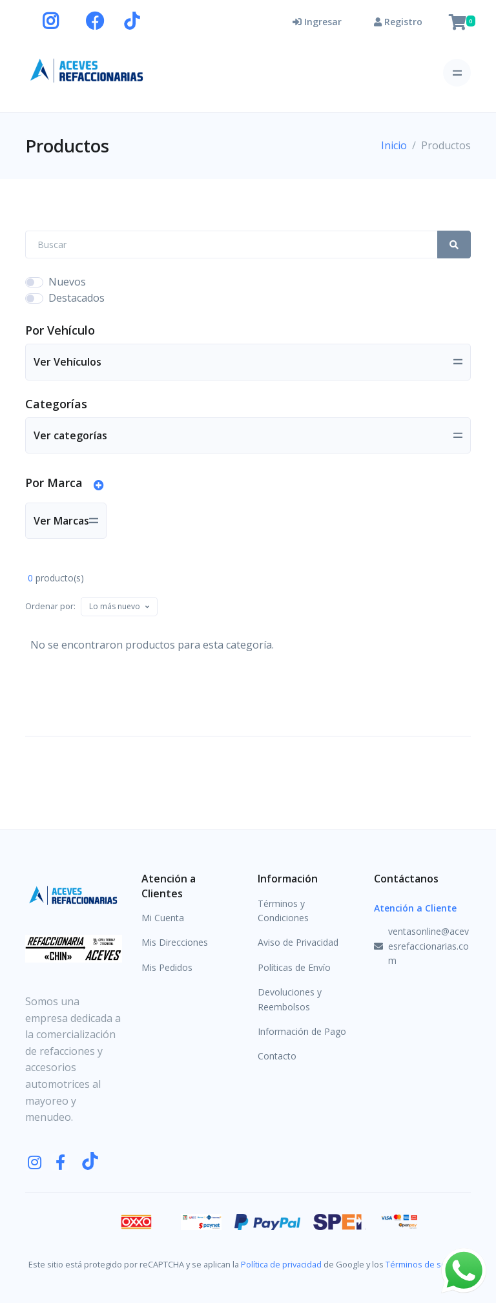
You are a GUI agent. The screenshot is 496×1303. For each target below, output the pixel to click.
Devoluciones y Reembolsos (290, 999)
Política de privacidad (281, 1264)
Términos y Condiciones (283, 910)
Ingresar (317, 22)
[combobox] (119, 606)
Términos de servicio (426, 1264)
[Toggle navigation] (457, 73)
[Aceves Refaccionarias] (87, 70)
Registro (398, 22)
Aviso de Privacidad (298, 942)
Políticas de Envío (294, 967)
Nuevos (67, 282)
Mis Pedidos (166, 967)
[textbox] (114, 606)
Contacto (277, 1056)
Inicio (394, 145)
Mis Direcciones (174, 942)
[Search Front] (231, 244)
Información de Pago (302, 1031)
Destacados (76, 298)
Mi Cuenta (162, 918)
